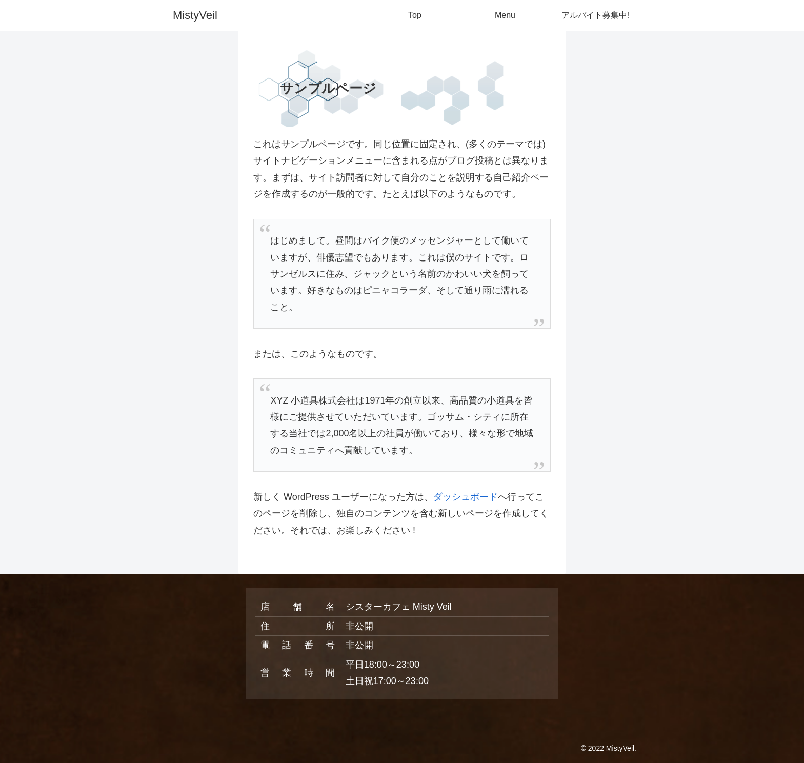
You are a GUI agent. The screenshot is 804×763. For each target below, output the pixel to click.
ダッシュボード (465, 497)
